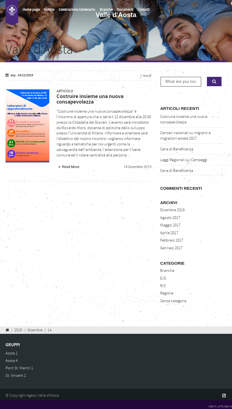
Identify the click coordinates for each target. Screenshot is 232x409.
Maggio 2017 (170, 225)
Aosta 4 (12, 360)
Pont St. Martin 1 (19, 368)
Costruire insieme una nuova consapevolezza (183, 119)
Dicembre (35, 329)
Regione (166, 293)
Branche (106, 9)
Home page (31, 9)
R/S (163, 285)
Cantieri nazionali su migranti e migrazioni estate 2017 (185, 135)
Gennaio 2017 (171, 248)
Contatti (143, 9)
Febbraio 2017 (171, 240)
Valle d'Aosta (39, 49)
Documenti (125, 9)
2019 (18, 329)
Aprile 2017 (169, 232)
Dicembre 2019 (172, 210)
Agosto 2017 (170, 217)
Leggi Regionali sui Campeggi (183, 159)
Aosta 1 (12, 353)
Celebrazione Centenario (77, 9)
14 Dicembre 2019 (137, 167)
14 (50, 329)
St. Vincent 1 (16, 375)
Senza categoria (173, 301)
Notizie (49, 9)
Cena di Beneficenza (176, 149)
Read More (70, 167)
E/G (163, 278)
